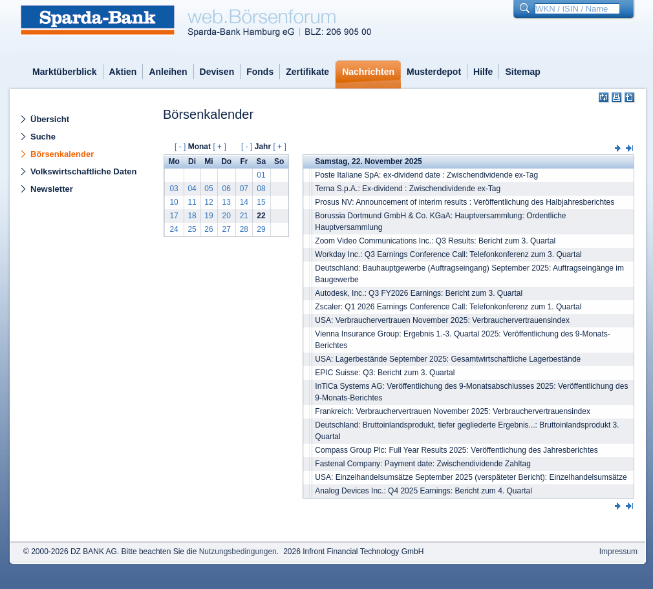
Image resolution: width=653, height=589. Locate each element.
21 (244, 215)
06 (226, 188)
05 (208, 188)
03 (173, 188)
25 (191, 229)
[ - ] (180, 146)
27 (226, 229)
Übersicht (49, 119)
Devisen (217, 72)
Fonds (259, 72)
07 (244, 188)
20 (226, 215)
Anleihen (168, 72)
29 (261, 229)
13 (226, 202)
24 (173, 229)
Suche (43, 136)
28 (244, 229)
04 (191, 188)
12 (208, 202)
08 (261, 188)
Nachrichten (368, 72)
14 (244, 202)
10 (173, 202)
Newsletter (51, 189)
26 (208, 229)
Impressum (618, 551)
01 (261, 175)
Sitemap (522, 72)
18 (191, 215)
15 (261, 202)
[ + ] (219, 146)
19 (208, 215)
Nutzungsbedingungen (238, 551)
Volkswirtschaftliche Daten (83, 171)
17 (173, 215)
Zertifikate (307, 72)
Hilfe (483, 72)
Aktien (123, 72)
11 (191, 202)
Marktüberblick (64, 72)
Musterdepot (434, 72)
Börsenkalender (62, 154)
